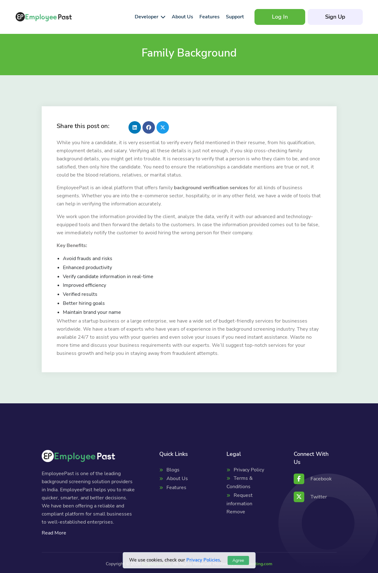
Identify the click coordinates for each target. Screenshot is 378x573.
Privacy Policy (249, 469)
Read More (54, 532)
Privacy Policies (203, 560)
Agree (238, 560)
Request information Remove (239, 503)
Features (176, 487)
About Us (177, 478)
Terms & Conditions (239, 482)
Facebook (313, 479)
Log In (280, 17)
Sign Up (335, 17)
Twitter (310, 497)
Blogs (173, 469)
